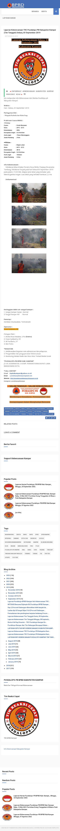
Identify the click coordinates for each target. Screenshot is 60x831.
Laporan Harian (26, 11)
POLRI (37, 546)
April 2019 (12, 653)
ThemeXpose (13, 828)
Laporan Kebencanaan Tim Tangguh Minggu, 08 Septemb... (29, 620)
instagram (37, 413)
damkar (7, 413)
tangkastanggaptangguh (13, 554)
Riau (23, 550)
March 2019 (12, 656)
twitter (37, 415)
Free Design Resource (26, 828)
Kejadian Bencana (46, 542)
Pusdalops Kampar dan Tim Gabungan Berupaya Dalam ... (28, 626)
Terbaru (23, 415)
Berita (15, 11)
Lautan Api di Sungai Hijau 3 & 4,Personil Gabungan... (26, 611)
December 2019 (14, 590)
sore (35, 550)
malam (13, 546)
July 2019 (11, 644)
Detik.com (15, 413)
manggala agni (23, 546)
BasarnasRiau (9, 410)
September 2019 (14, 599)
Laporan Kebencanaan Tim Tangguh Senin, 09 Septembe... (28, 617)
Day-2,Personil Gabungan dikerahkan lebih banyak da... (27, 608)
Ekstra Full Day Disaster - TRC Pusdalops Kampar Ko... (27, 623)
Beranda (6, 11)
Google (30, 413)
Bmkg (23, 410)
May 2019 (11, 650)
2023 (8, 576)
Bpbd (33, 410)
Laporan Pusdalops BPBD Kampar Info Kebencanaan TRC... (29, 602)
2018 (8, 666)
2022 (8, 579)
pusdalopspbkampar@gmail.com (21, 377)
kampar (45, 413)
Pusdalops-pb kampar (12, 415)
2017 (8, 669)
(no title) (18, 513)
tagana (42, 550)
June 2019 (12, 647)
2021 (8, 582)
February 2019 (13, 659)
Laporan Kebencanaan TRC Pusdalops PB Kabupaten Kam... (29, 632)
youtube (50, 415)
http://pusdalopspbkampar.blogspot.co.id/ (24, 380)
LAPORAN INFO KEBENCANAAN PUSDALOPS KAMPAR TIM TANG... (31, 638)
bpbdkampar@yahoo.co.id (21, 375)
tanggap (50, 550)
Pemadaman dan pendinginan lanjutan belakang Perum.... (28, 614)
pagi (31, 546)
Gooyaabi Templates (52, 828)
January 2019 (13, 662)
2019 (8, 588)
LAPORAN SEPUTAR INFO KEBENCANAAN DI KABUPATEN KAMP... (31, 629)
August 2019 (12, 641)
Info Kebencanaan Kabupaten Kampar (17, 749)
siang (29, 550)
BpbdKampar (41, 410)
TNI (41, 554)
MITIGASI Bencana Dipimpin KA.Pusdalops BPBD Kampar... (29, 605)
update (43, 415)
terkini (30, 415)
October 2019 (13, 596)
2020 (8, 585)
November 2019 (14, 593)
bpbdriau (50, 410)
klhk (6, 546)
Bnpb (28, 410)
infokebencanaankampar (13, 542)
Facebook (23, 413)
